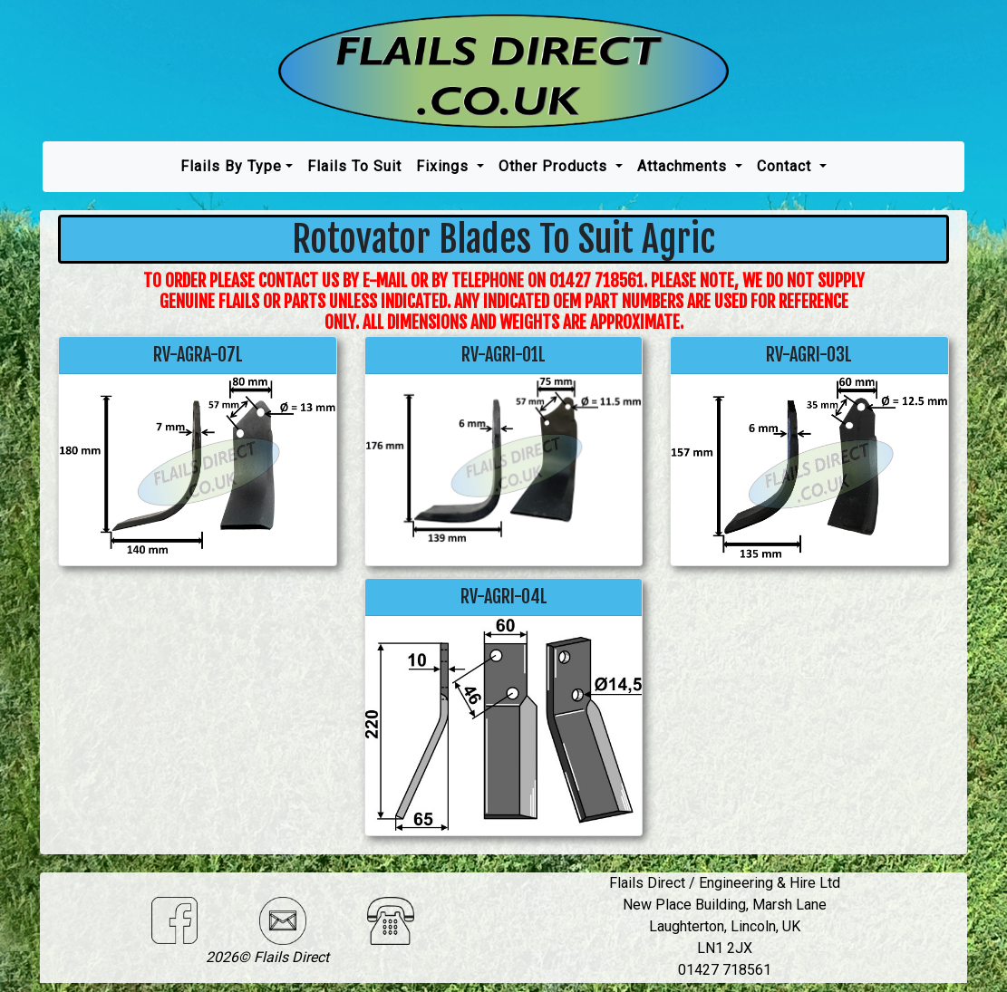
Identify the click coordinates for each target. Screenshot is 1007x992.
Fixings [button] (444, 166)
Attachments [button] (684, 166)
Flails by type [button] (231, 166)
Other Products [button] (555, 166)
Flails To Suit (354, 166)
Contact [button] (786, 166)
